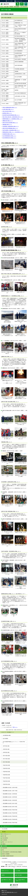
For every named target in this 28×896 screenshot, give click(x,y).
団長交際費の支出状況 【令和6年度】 (10, 793)
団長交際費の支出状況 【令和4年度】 (10, 800)
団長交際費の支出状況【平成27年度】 (10, 822)
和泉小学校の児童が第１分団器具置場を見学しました (13, 273)
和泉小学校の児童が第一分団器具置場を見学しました (12, 116)
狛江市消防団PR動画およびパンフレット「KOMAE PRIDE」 (14, 742)
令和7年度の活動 (6, 745)
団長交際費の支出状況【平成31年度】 (10, 809)
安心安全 (11, 6)
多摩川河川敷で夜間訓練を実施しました (10, 128)
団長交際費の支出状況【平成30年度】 (10, 812)
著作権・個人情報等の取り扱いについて (9, 892)
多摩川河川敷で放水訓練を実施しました (10, 122)
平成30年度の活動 (6, 768)
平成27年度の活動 (6, 777)
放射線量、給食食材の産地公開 (7, 855)
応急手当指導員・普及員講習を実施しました (11, 130)
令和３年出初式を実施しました (8, 111)
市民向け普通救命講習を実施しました (9, 107)
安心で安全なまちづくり (6, 834)
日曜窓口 (3, 875)
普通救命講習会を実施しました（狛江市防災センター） (13, 132)
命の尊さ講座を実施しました (8, 109)
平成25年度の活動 (6, 784)
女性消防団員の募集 (7, 735)
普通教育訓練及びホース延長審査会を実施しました (12, 118)
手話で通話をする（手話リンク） (7, 880)
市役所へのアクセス (5, 870)
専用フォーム (15, 727)
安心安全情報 (4, 828)
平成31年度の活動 (6, 765)
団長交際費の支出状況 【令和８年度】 (10, 787)
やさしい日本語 (10, 1)
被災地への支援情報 (5, 853)
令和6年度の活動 (6, 749)
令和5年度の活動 (6, 752)
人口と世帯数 (17, 870)
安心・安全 (6, 6)
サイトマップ (4, 894)
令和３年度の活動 (6, 758)
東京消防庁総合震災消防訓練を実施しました (11, 115)
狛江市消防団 (16, 6)
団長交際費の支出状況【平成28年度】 (10, 819)
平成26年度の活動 (6, 781)
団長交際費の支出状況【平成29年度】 (10, 816)
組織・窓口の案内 (18, 875)
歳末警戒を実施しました (7, 113)
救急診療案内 (4, 858)
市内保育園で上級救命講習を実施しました (10, 126)
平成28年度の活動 (6, 774)
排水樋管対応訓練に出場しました (9, 133)
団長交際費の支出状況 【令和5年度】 (10, 797)
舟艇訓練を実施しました (7, 124)
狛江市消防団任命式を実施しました (9, 137)
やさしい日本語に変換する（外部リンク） (20, 880)
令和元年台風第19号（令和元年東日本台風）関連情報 (11, 851)
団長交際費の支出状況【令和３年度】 (10, 803)
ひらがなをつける (19, 1)
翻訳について (4, 890)
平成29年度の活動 (6, 771)
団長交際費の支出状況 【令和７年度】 (10, 790)
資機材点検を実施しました (7, 120)
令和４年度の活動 (6, 755)
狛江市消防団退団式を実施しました (9, 135)
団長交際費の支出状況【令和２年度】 (10, 806)
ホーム (2, 6)
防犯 (3, 849)
